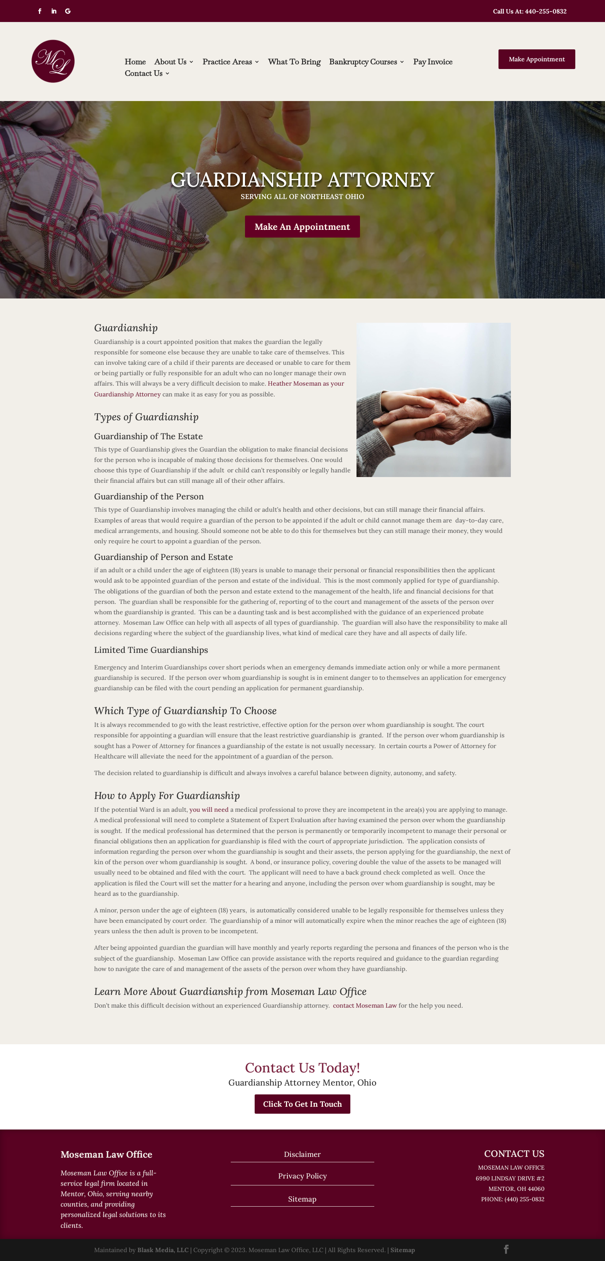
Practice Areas (227, 63)
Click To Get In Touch (302, 1104)
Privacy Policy (302, 1175)
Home (135, 63)
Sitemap (302, 1199)
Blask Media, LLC (163, 1250)
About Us (170, 63)
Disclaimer (302, 1154)
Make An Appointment (302, 226)
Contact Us (143, 74)
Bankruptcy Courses (363, 63)
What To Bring (294, 63)
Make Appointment (537, 59)
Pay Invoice (433, 63)
